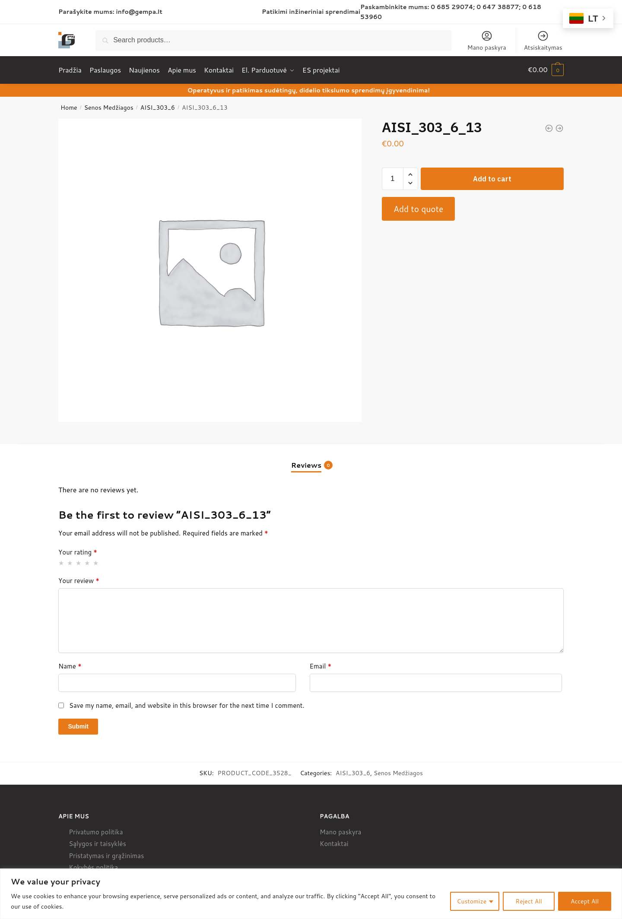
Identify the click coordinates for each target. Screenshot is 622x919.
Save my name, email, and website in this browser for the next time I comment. (187, 704)
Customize (472, 901)
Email (321, 665)
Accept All (585, 901)
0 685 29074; (453, 7)
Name (70, 665)
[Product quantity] (392, 177)
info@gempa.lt (139, 11)
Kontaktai (334, 842)
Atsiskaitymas (543, 41)
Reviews (306, 464)
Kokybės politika (93, 866)
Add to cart (492, 177)
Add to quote (418, 207)
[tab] (311, 456)
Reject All (528, 901)
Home (68, 106)
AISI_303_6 (157, 106)
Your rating (77, 551)
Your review (78, 580)
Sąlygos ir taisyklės (97, 842)
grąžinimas (128, 854)
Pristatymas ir (89, 854)
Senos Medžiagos (108, 106)
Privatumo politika (96, 830)
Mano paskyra (486, 41)
